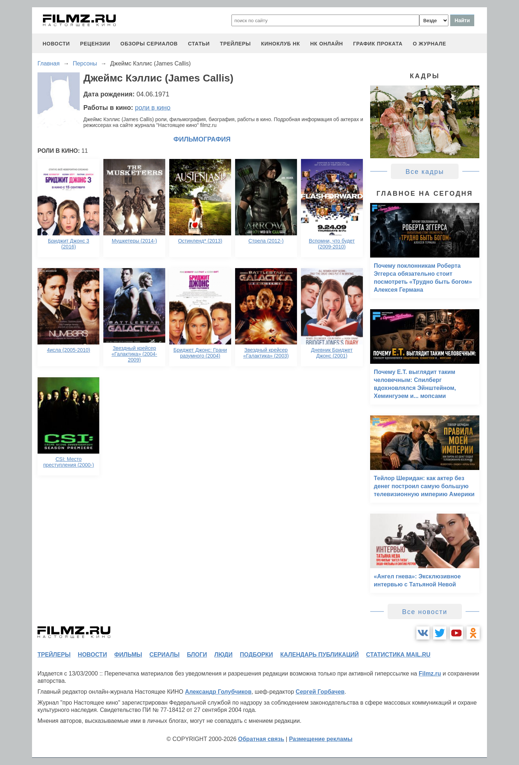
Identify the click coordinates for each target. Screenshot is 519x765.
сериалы (164, 655)
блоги (197, 655)
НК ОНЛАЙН (326, 44)
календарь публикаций (319, 655)
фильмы (128, 655)
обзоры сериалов (149, 44)
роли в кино (153, 107)
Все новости (425, 611)
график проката (378, 44)
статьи (199, 44)
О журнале (429, 44)
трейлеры (235, 44)
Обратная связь (261, 739)
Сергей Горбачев (320, 692)
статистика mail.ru (398, 655)
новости (56, 44)
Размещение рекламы (321, 739)
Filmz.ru (430, 673)
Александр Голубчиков (218, 692)
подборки (256, 655)
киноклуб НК (280, 44)
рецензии (95, 44)
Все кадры (424, 171)
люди (223, 655)
